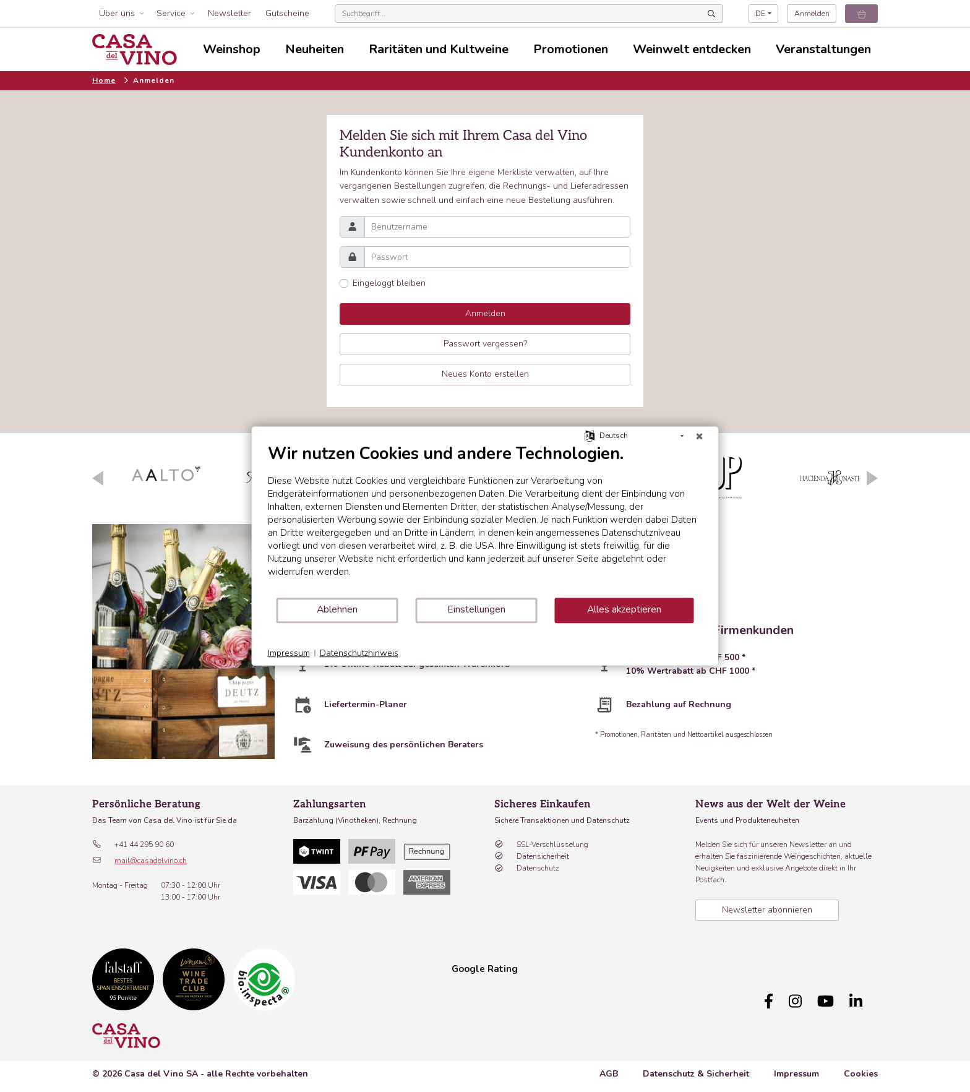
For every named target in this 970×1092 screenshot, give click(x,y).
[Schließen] (699, 436)
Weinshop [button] (231, 49)
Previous (97, 478)
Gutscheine (287, 13)
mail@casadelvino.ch (150, 861)
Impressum (796, 1067)
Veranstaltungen (823, 49)
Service (171, 13)
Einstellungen (476, 609)
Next (872, 478)
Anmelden (812, 14)
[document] (485, 520)
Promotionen (570, 49)
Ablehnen (337, 609)
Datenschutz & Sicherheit (696, 1067)
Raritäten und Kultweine (439, 49)
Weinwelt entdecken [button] (692, 49)
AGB (608, 1067)
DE (760, 14)
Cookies (861, 1067)
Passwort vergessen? (485, 344)
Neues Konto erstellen (485, 374)
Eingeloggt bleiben (389, 283)
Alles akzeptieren (624, 609)
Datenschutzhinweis (359, 653)
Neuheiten (314, 49)
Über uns (117, 13)
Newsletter (229, 13)
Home (104, 80)
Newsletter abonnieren (767, 910)
